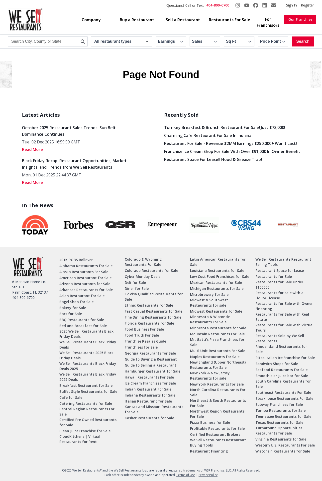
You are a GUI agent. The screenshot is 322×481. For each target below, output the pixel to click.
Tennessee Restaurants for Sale (283, 416)
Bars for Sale (70, 313)
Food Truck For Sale (142, 335)
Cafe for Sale (70, 397)
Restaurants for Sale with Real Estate (282, 317)
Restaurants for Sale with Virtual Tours (284, 328)
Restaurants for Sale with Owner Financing (284, 306)
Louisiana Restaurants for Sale (217, 270)
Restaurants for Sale (273, 276)
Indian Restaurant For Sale (148, 389)
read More (32, 149)
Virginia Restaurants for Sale (280, 439)
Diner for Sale (137, 288)
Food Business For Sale (144, 329)
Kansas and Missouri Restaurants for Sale (154, 409)
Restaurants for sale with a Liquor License (279, 295)
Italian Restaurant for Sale (148, 401)
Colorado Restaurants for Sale (151, 270)
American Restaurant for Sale (85, 277)
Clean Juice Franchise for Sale (84, 431)
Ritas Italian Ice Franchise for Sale (285, 357)
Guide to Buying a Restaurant (151, 359)
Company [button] (91, 19)
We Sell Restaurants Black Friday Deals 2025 (87, 366)
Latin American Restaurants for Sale (218, 262)
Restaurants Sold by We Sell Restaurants (279, 338)
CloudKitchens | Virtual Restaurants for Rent (79, 439)
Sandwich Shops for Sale (276, 363)
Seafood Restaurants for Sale (281, 369)
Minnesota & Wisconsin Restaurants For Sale (210, 319)
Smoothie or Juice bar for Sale (281, 375)
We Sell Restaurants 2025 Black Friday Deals (86, 355)
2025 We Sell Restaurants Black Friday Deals (86, 334)
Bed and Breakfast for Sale (83, 325)
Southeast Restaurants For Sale (283, 392)
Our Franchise (300, 19)
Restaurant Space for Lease (279, 270)
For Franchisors (268, 22)
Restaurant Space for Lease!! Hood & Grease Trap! (213, 159)
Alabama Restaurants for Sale (85, 265)
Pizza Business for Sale (210, 422)
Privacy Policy (208, 475)
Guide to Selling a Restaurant (150, 365)
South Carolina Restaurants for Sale (283, 384)
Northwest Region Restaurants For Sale (217, 414)
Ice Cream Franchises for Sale (150, 383)
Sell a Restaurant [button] (183, 19)
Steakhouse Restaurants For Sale (284, 398)
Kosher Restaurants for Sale (149, 418)
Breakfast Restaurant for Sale (85, 385)
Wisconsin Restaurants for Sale (282, 451)
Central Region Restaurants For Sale (86, 412)
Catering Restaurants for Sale (85, 403)
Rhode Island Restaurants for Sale (281, 349)
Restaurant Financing (209, 451)
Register (307, 5)
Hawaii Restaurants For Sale (149, 377)
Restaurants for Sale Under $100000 (279, 285)
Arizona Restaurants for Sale (84, 283)
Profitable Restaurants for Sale (217, 428)
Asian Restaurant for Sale (82, 295)
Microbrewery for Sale (209, 294)
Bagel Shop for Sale (76, 301)
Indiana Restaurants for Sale (150, 395)
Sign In (291, 5)
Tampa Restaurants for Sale (280, 410)
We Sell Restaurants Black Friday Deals (87, 345)
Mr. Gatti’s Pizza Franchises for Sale (217, 342)
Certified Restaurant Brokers (215, 434)
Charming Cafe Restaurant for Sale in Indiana (207, 135)
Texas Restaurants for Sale (279, 422)
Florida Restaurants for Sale (149, 323)
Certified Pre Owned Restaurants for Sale (87, 422)
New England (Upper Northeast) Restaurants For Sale (218, 365)
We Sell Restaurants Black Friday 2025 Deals (87, 377)
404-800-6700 (217, 5)
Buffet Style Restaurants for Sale (88, 391)
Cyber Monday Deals (142, 276)
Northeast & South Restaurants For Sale (218, 403)
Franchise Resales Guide (145, 341)
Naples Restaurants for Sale (214, 356)
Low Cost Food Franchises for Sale (219, 276)
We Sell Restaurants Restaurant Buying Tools (218, 443)
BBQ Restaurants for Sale (81, 319)
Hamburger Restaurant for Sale (152, 371)
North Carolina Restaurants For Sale (217, 392)
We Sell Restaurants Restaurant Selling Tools (283, 262)
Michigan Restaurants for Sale (216, 288)
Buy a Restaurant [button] (137, 19)
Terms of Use (185, 475)
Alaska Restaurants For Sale (83, 271)
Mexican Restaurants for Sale (216, 282)
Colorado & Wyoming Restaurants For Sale (143, 262)
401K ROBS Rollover (76, 259)
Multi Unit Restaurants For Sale (217, 350)
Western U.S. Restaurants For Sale (285, 445)
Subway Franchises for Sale (279, 404)
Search (303, 41)
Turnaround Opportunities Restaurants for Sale (278, 431)
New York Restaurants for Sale (217, 384)
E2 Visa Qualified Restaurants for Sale (154, 297)
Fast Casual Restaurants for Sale (153, 311)
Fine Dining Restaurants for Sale (153, 317)
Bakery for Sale (72, 307)
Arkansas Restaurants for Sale (86, 289)
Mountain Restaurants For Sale (217, 334)
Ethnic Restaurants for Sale (149, 305)
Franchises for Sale (141, 347)
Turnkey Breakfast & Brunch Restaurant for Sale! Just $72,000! (224, 127)
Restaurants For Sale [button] (229, 19)
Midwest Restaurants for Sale (216, 311)
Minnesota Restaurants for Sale (218, 328)
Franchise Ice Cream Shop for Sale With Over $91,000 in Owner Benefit (232, 151)
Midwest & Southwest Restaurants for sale (209, 303)
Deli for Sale (135, 282)
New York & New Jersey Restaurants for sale (210, 376)
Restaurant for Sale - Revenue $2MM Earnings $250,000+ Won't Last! (230, 143)
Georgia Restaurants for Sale (150, 353)
